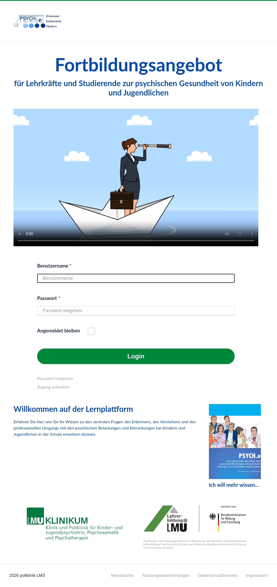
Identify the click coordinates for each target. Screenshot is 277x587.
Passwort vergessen (55, 378)
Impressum (257, 575)
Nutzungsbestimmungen (166, 575)
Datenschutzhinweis (218, 575)
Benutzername (54, 266)
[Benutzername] (136, 278)
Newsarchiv (122, 575)
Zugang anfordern (53, 386)
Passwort (48, 298)
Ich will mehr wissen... (235, 446)
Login (135, 356)
